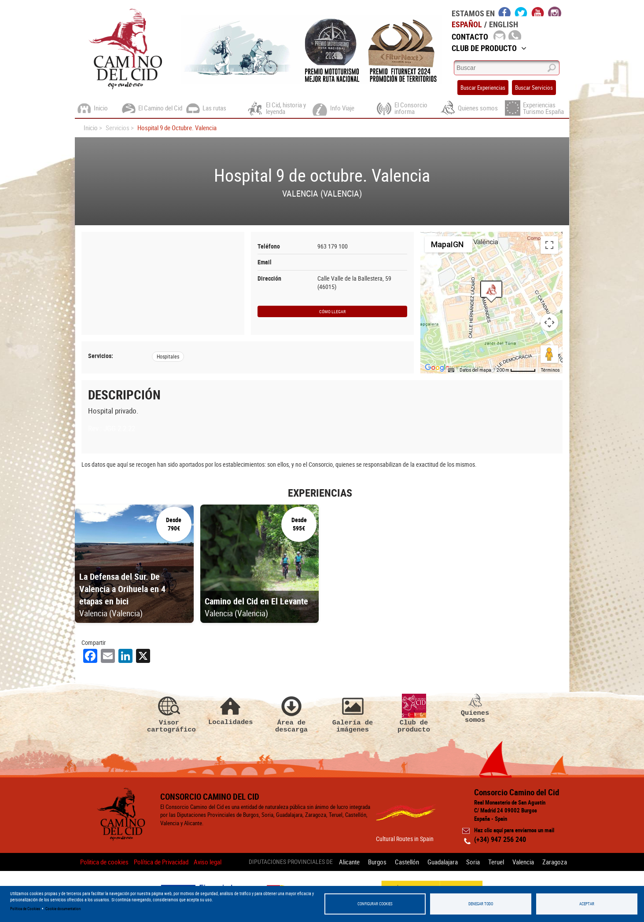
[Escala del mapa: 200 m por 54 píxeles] (516, 370)
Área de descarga (291, 713)
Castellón (407, 861)
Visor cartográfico (169, 713)
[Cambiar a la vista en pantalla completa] (549, 245)
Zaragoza (554, 861)
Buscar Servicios (534, 87)
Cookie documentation (63, 908)
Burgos (377, 861)
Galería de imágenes (353, 713)
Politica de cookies (104, 861)
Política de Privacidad (161, 861)
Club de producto (414, 713)
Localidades (230, 710)
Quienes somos (475, 709)
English (503, 24)
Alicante (349, 861)
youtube (538, 11)
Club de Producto (489, 48)
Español (467, 24)
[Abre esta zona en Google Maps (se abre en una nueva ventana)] (437, 367)
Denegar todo (480, 903)
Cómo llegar (332, 311)
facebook (504, 11)
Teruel (496, 861)
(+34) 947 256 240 (500, 839)
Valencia (523, 861)
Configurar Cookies (375, 903)
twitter (521, 11)
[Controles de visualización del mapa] (549, 322)
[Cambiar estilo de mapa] (448, 244)
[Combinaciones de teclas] (451, 370)
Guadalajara (442, 861)
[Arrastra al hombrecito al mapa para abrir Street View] (549, 354)
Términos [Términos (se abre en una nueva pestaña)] (550, 370)
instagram (554, 11)
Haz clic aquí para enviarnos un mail (514, 830)
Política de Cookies (25, 908)
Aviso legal (207, 861)
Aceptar (586, 903)
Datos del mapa (475, 370)
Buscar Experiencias (482, 87)
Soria (473, 861)
